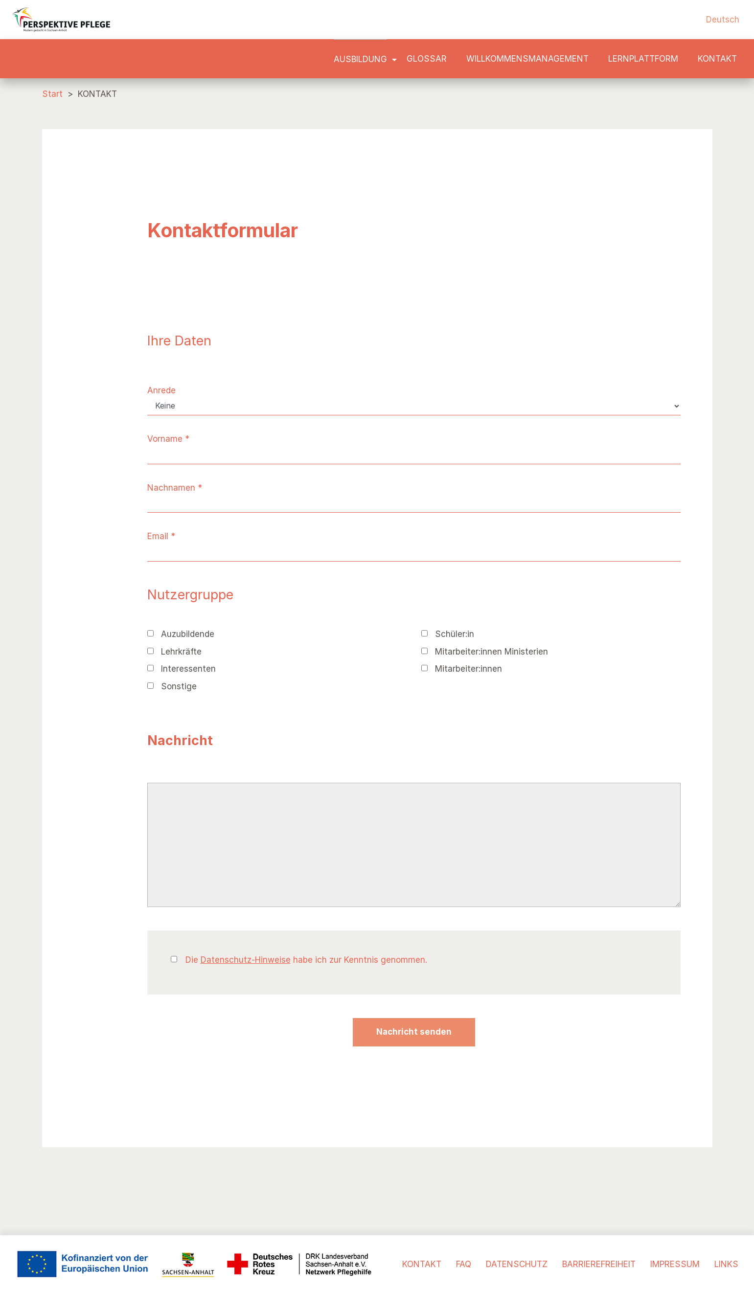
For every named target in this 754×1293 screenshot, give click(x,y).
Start (52, 94)
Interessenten (181, 669)
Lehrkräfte (174, 652)
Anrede (161, 390)
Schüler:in (447, 634)
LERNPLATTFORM (643, 59)
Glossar (427, 59)
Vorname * (168, 439)
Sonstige (172, 686)
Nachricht (180, 740)
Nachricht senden (414, 1032)
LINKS (726, 1264)
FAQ (463, 1264)
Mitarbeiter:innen (461, 669)
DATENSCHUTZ (517, 1264)
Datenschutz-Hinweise (246, 960)
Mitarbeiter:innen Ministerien (484, 652)
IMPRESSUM (675, 1264)
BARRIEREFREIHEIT (599, 1264)
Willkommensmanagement (527, 59)
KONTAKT (717, 59)
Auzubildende (180, 634)
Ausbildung (360, 59)
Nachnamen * (174, 488)
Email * (161, 536)
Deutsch (722, 19)
